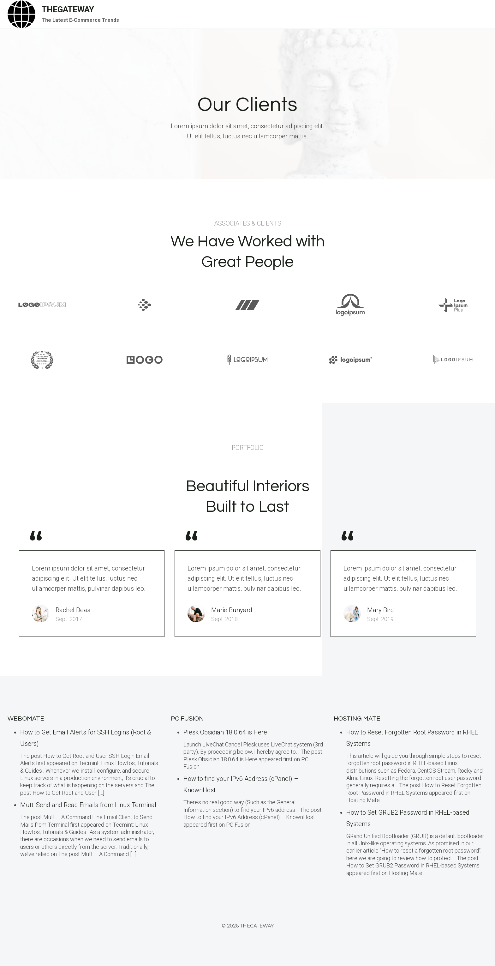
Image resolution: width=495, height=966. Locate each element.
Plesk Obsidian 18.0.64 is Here (225, 732)
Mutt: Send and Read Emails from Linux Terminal (88, 805)
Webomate (26, 718)
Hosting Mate (357, 718)
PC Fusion (187, 718)
